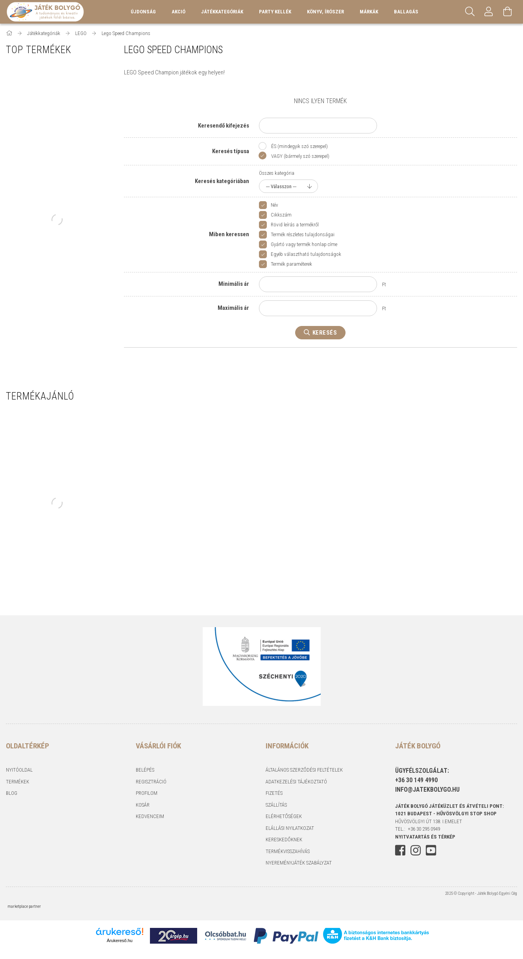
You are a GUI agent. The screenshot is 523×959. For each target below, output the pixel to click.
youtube (431, 850)
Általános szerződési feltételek (304, 770)
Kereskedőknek (284, 839)
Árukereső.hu (119, 940)
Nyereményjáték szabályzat (299, 863)
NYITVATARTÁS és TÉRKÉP (425, 837)
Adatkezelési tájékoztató (296, 782)
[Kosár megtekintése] (507, 12)
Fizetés (274, 793)
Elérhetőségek (284, 816)
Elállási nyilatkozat (290, 828)
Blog (11, 793)
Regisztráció (151, 782)
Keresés (324, 332)
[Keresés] (469, 12)
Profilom (146, 793)
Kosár (143, 805)
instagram (415, 850)
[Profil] (488, 12)
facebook (400, 850)
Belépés (145, 770)
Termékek (17, 782)
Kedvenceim (150, 816)
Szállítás (276, 805)
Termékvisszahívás (288, 851)
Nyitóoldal (19, 770)
